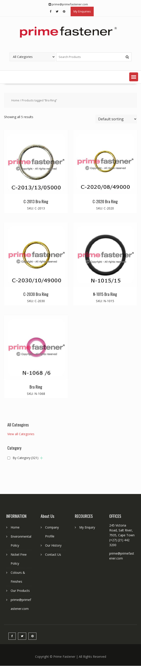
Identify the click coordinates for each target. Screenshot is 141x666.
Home (15, 100)
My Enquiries (82, 11)
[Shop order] (116, 119)
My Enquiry (87, 527)
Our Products (20, 590)
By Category (25, 458)
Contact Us (53, 554)
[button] (133, 76)
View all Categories (20, 434)
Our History (53, 545)
